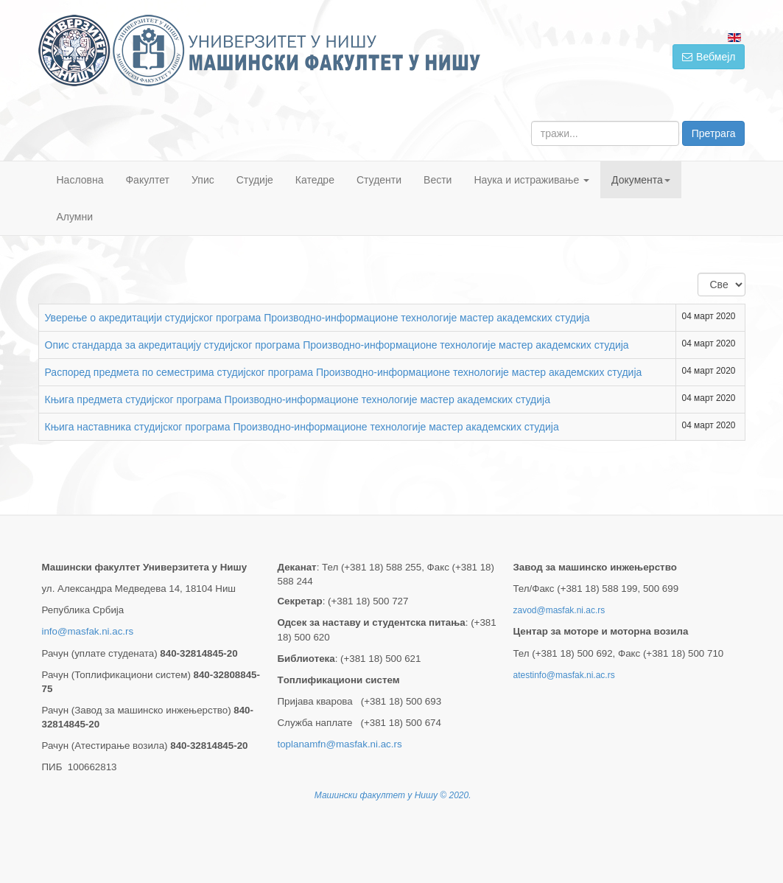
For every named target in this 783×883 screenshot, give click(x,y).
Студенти (379, 180)
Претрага (714, 133)
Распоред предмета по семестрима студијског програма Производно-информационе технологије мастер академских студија (343, 372)
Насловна (80, 180)
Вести (438, 180)
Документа (640, 180)
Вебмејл (708, 57)
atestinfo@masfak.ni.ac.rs (563, 675)
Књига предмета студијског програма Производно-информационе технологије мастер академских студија (298, 399)
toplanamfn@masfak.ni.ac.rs (339, 744)
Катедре (314, 180)
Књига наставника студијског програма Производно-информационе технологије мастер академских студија (302, 427)
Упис (203, 180)
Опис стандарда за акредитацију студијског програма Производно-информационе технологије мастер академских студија (337, 345)
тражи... (531, 121)
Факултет (147, 180)
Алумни (75, 217)
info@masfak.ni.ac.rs (88, 631)
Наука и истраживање (531, 180)
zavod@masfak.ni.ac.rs (559, 610)
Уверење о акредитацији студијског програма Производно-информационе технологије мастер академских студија (317, 318)
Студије (254, 180)
